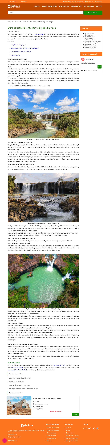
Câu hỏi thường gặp (71, 438)
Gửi (99, 67)
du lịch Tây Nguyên (17, 367)
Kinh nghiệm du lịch (90, 40)
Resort (36, 6)
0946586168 (23, 1)
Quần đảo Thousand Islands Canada (19, 378)
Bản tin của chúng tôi (90, 46)
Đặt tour (75, 414)
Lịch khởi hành (88, 6)
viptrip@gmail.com (15, 437)
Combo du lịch (76, 6)
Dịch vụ (99, 6)
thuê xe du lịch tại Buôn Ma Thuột (17, 370)
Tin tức (67, 430)
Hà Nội (37, 401)
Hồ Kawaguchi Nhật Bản (16, 381)
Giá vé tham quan (89, 38)
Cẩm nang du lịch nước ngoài (93, 41)
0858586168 (12, 1)
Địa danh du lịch (89, 33)
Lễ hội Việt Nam (89, 35)
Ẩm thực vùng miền (90, 36)
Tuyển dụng (67, 1)
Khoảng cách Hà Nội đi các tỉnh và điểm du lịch (23, 389)
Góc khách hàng (77, 1)
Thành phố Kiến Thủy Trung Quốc (19, 385)
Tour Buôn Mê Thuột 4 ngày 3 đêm (47, 398)
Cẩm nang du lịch (89, 44)
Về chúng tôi (89, 1)
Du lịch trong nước (49, 6)
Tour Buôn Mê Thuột (59, 365)
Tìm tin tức (92, 12)
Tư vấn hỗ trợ (69, 433)
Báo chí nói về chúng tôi (91, 43)
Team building (64, 6)
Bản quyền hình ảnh (71, 441)
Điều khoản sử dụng (72, 435)
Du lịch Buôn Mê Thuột (41, 404)
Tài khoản (98, 1)
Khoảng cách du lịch (90, 47)
